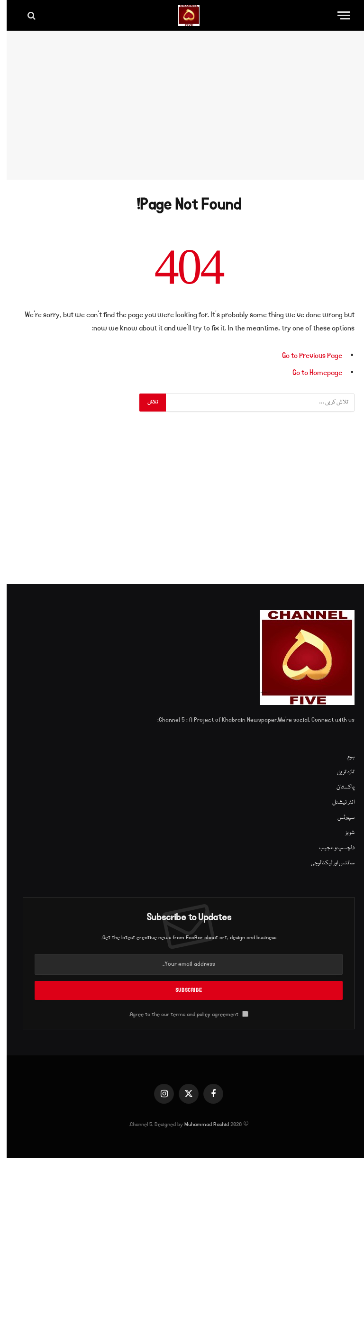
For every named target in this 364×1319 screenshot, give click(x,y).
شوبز (343, 832)
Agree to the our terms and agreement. (182, 1014)
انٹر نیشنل (337, 802)
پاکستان (339, 787)
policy (197, 1014)
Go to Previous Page (305, 355)
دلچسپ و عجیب (330, 847)
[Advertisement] (182, 105)
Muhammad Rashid (200, 1124)
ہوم (344, 756)
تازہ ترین (339, 772)
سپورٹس (339, 817)
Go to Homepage (311, 372)
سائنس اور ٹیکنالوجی (326, 863)
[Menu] (337, 15)
